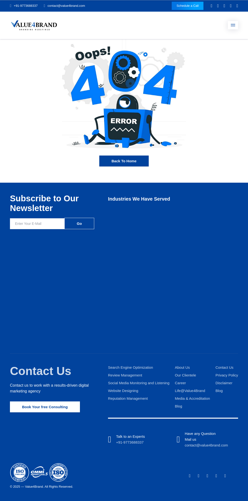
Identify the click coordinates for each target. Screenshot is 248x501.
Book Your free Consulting (45, 407)
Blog (178, 406)
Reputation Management (128, 398)
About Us (182, 367)
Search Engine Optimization (130, 367)
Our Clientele (185, 375)
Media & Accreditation (192, 398)
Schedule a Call (188, 6)
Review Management (125, 375)
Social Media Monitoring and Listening (138, 383)
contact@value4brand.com (66, 6)
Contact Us (40, 371)
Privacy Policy (227, 375)
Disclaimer (224, 383)
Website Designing (123, 391)
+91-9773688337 (26, 6)
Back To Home (123, 161)
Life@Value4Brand (190, 391)
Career (180, 383)
